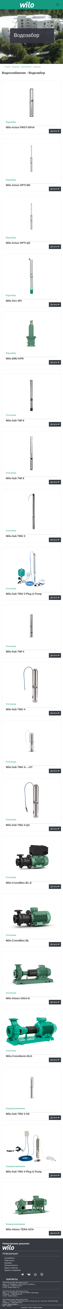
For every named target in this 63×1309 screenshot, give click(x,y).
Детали (54, 131)
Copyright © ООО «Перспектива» (31, 1307)
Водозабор (11, 122)
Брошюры (8, 1263)
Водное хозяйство (11, 1268)
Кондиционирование (15, 1108)
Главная (7, 67)
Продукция (15, 67)
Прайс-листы (9, 1260)
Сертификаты (9, 1258)
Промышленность (11, 1265)
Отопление (11, 415)
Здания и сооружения (12, 1270)
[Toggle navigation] (57, 4)
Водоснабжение (26, 67)
